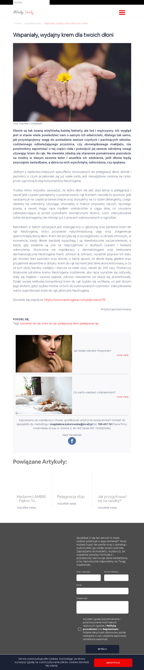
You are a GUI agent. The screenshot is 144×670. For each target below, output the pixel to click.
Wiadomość (81, 598)
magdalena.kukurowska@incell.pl (71, 424)
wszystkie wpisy (32, 23)
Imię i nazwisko (83, 572)
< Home (17, 23)
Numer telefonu (111, 572)
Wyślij (102, 649)
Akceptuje (113, 662)
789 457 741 (105, 424)
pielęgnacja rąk (89, 323)
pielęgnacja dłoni (68, 323)
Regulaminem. (111, 629)
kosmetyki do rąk (30, 323)
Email (79, 585)
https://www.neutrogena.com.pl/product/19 (74, 300)
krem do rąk (49, 323)
